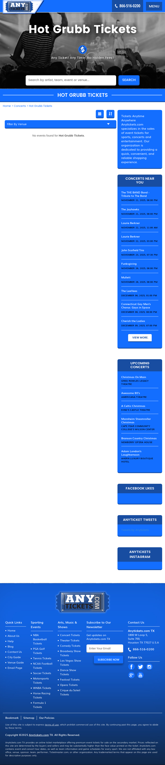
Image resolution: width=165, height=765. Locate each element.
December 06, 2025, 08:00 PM (139, 312)
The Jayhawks (130, 209)
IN (149, 667)
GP (131, 675)
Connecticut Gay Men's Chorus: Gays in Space (136, 305)
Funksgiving (129, 263)
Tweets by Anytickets (135, 530)
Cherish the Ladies (133, 321)
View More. (140, 337)
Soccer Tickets (42, 673)
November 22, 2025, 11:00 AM (139, 227)
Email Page (15, 668)
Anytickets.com (39, 735)
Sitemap (28, 718)
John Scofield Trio (132, 250)
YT (140, 675)
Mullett (126, 277)
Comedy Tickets (70, 645)
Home (11, 630)
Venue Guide (16, 662)
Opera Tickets (69, 685)
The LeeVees (129, 290)
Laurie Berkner (130, 223)
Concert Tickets (70, 635)
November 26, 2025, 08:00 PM (139, 268)
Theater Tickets (69, 640)
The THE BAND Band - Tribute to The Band (135, 194)
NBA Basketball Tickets (40, 639)
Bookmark (12, 718)
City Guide (14, 657)
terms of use (52, 724)
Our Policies (46, 718)
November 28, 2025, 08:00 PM (139, 282)
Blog (10, 646)
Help (11, 641)
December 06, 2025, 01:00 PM (139, 295)
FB (131, 667)
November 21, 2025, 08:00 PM (139, 200)
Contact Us (15, 652)
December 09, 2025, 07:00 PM (139, 325)
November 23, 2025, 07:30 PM (139, 254)
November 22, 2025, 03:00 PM (139, 241)
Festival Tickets (70, 679)
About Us (13, 636)
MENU (154, 5)
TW (140, 667)
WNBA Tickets (42, 688)
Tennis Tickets (42, 658)
